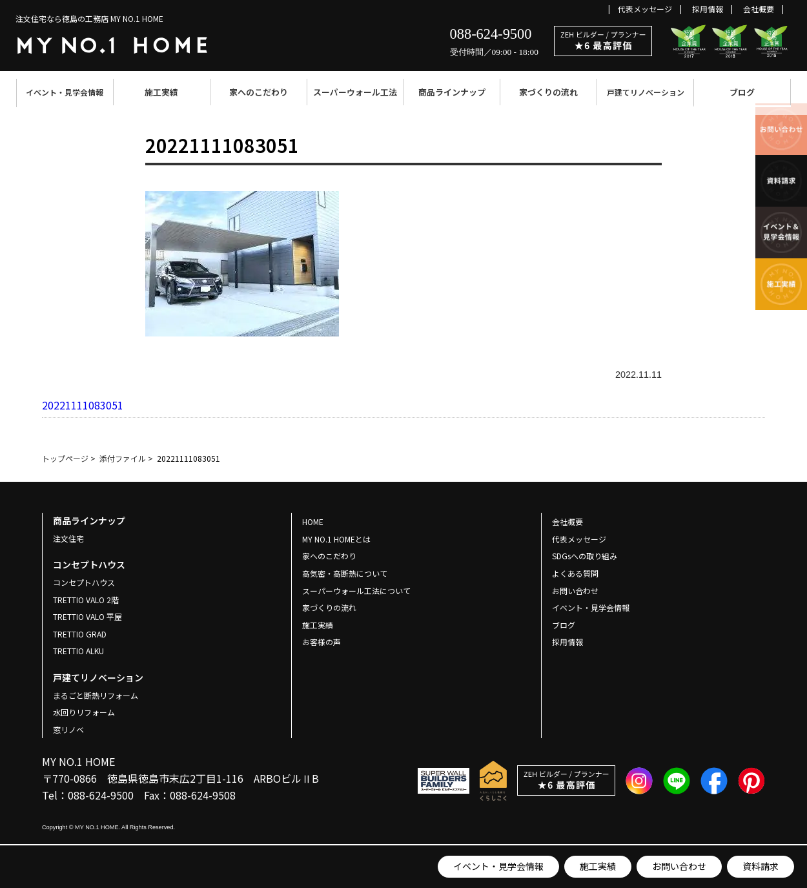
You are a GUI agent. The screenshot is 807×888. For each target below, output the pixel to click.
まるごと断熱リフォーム (95, 695)
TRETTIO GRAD (80, 633)
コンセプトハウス (84, 582)
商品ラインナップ (451, 92)
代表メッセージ (645, 8)
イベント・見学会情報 (64, 92)
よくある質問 (575, 573)
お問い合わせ (679, 866)
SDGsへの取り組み (584, 555)
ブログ (742, 92)
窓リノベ (68, 729)
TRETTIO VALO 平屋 (87, 616)
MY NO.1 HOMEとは (336, 538)
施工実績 (161, 92)
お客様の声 (321, 641)
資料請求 (760, 866)
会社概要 (758, 8)
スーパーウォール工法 (355, 92)
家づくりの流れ (548, 92)
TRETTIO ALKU (78, 650)
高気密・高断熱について (344, 573)
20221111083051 (82, 405)
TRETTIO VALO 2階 (86, 599)
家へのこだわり (258, 92)
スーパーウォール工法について (356, 590)
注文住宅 (68, 538)
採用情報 (707, 8)
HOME (312, 521)
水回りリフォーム (84, 712)
